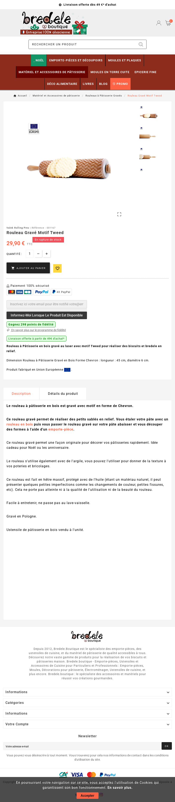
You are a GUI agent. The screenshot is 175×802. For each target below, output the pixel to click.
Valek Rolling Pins (17, 228)
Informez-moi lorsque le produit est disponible (47, 315)
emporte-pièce (60, 429)
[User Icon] (158, 23)
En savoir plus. (120, 788)
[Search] (141, 44)
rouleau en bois (19, 424)
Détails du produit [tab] (63, 394)
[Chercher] (82, 44)
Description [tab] (21, 394)
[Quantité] (30, 254)
